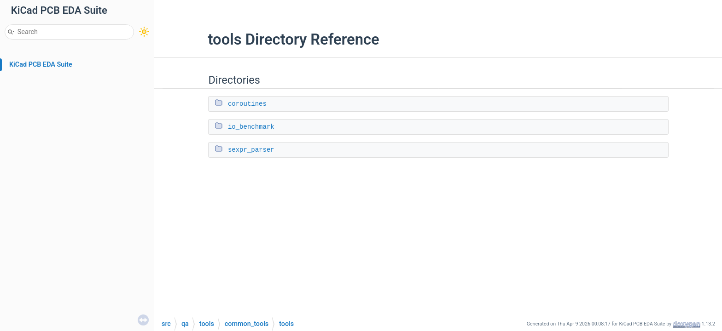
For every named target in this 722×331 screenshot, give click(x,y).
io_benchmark (251, 127)
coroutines (247, 104)
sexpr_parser (251, 150)
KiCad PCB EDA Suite (40, 64)
